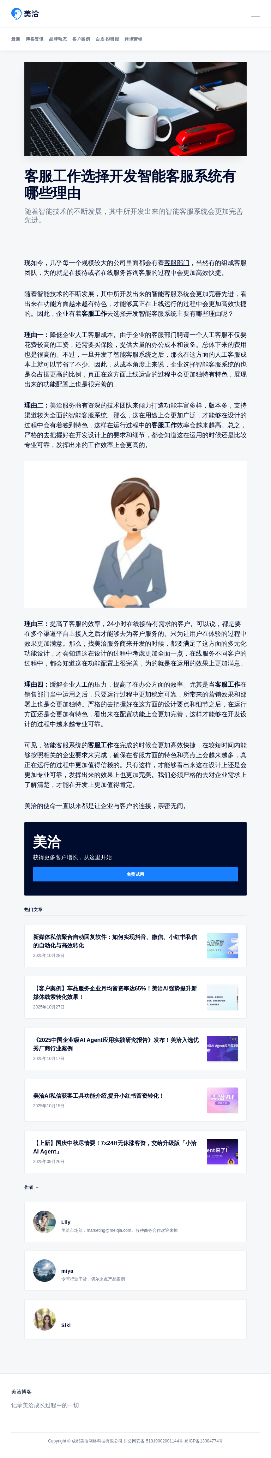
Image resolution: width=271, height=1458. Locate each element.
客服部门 (176, 262)
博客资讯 (34, 39)
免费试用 (135, 874)
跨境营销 (133, 39)
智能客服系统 (62, 745)
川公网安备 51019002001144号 (153, 1441)
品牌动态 (58, 39)
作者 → (32, 1187)
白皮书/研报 (107, 39)
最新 (15, 39)
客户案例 (81, 39)
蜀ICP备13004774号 (203, 1441)
